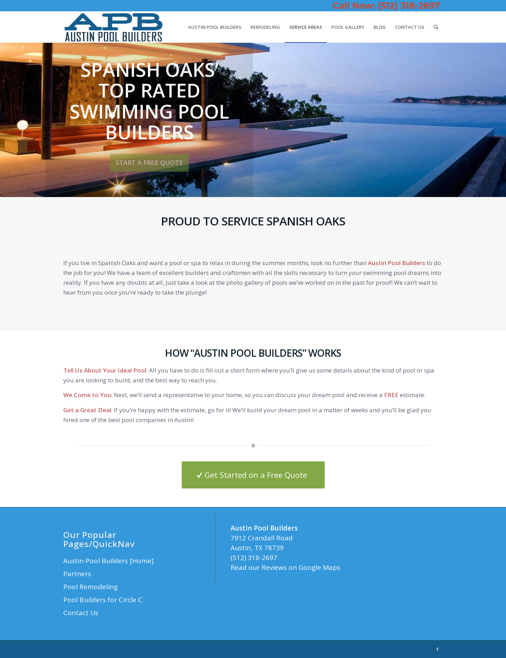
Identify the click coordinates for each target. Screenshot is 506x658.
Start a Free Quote (149, 162)
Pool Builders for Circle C (102, 599)
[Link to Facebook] (437, 649)
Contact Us (80, 612)
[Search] (436, 27)
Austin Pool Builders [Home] (108, 560)
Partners (77, 573)
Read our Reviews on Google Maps (285, 567)
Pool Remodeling (90, 586)
